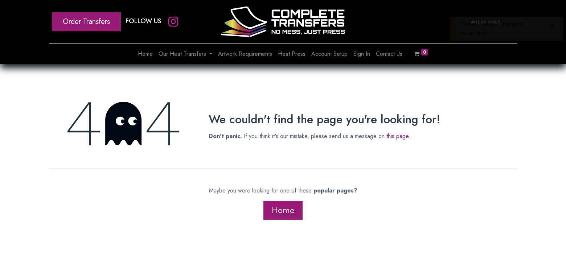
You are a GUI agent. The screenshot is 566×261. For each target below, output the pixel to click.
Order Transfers (86, 21)
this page (397, 136)
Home (283, 210)
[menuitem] (145, 54)
